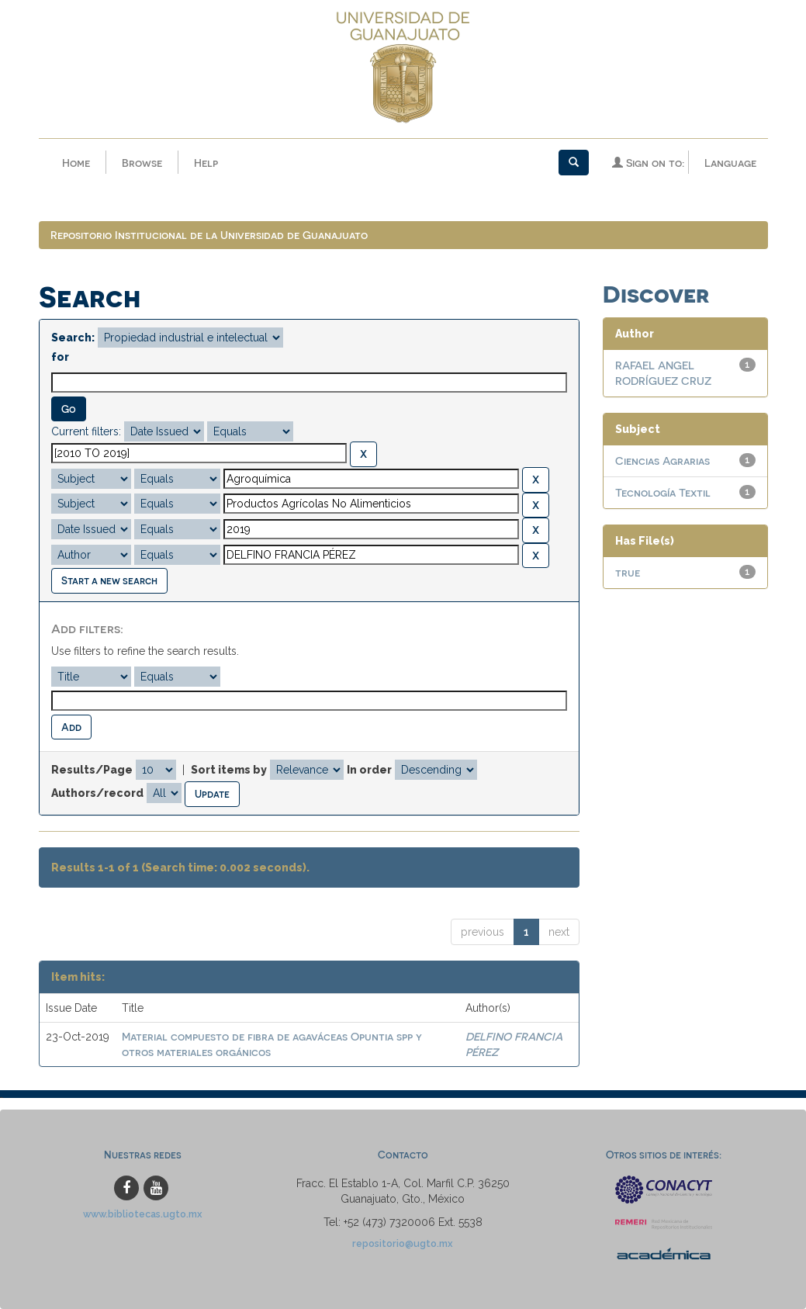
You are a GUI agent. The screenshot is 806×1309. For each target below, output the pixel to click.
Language (730, 162)
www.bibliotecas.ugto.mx (142, 1214)
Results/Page (92, 770)
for (60, 357)
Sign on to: (648, 162)
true (627, 572)
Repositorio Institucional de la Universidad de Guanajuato (209, 234)
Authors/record (97, 793)
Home (76, 162)
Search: (73, 337)
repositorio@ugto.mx (402, 1243)
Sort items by (229, 770)
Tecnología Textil (663, 492)
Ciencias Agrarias (662, 460)
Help (206, 162)
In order (369, 770)
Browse (142, 162)
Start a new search (109, 580)
